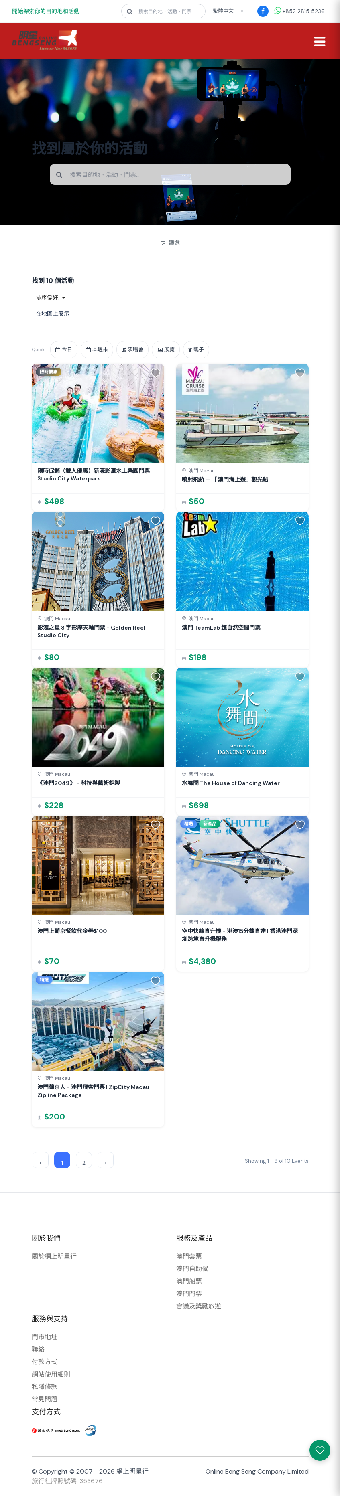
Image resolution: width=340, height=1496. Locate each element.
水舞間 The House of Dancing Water (231, 783)
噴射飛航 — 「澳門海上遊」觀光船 (225, 479)
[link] (98, 438)
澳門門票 (189, 1294)
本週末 (97, 349)
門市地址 (44, 1337)
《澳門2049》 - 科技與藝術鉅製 (78, 783)
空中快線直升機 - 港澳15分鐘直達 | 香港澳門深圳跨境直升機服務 (240, 935)
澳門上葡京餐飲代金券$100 (72, 931)
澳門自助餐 (192, 1269)
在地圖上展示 (52, 313)
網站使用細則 (51, 1374)
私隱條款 (44, 1387)
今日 (63, 349)
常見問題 (44, 1399)
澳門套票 (189, 1256)
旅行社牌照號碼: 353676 (67, 1481)
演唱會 (132, 349)
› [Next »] (105, 1162)
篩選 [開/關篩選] (170, 242)
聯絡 (38, 1349)
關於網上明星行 (54, 1256)
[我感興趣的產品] (319, 1450)
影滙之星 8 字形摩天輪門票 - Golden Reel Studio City (91, 631)
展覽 (166, 349)
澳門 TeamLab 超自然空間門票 (221, 627)
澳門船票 (189, 1281)
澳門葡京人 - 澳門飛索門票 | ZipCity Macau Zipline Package (93, 1091)
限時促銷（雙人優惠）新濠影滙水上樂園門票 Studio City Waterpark (93, 474)
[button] (155, 372)
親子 (196, 349)
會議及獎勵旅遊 (198, 1306)
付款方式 (44, 1362)
